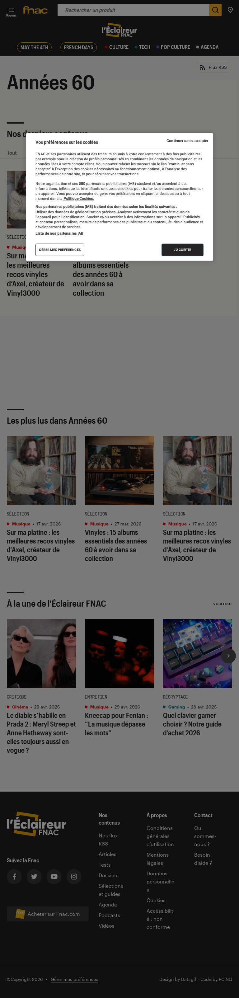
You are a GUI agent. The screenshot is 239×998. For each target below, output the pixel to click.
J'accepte (182, 250)
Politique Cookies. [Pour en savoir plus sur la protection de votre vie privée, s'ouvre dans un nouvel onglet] (78, 198)
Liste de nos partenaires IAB (59, 233)
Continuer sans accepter (187, 141)
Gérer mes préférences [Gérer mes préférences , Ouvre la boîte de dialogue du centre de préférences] (60, 250)
